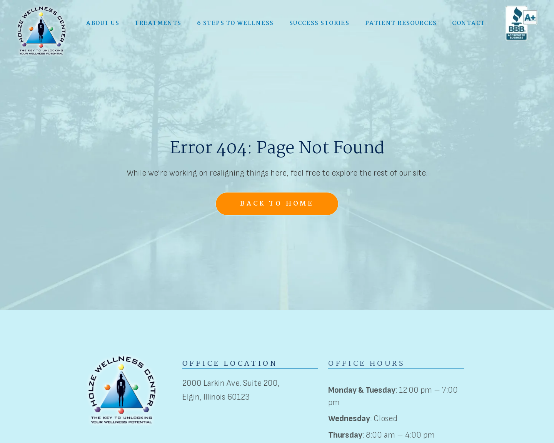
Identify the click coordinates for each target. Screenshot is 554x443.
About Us (102, 22)
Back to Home (277, 204)
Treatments (158, 22)
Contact (468, 22)
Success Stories (319, 22)
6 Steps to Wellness (235, 22)
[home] (41, 30)
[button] (102, 23)
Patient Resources (401, 22)
